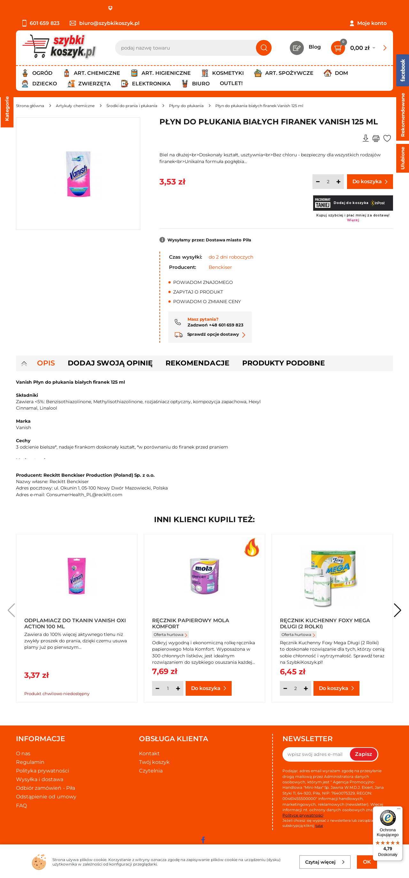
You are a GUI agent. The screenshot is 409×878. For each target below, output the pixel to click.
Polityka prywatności (42, 771)
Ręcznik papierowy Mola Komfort (190, 623)
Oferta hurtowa (170, 634)
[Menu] (399, 810)
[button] (397, 610)
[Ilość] (328, 182)
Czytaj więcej (325, 862)
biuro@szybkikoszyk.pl (105, 23)
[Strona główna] (30, 105)
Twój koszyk (154, 762)
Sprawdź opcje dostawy (210, 334)
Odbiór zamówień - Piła (45, 788)
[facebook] (202, 839)
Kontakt (149, 753)
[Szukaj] (264, 48)
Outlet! (231, 83)
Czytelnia (151, 771)
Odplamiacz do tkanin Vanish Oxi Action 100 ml (75, 623)
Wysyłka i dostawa (39, 779)
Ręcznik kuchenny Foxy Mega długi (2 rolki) (325, 623)
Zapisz (363, 754)
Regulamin (30, 762)
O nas (23, 753)
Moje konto (372, 23)
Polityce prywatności (302, 815)
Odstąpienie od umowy (46, 797)
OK (367, 862)
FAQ (21, 806)
